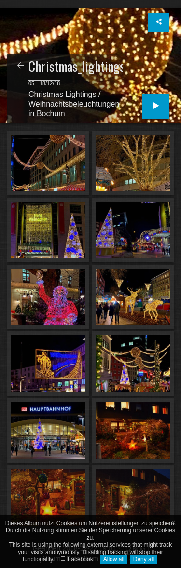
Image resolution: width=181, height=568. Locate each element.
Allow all (114, 559)
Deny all (143, 559)
